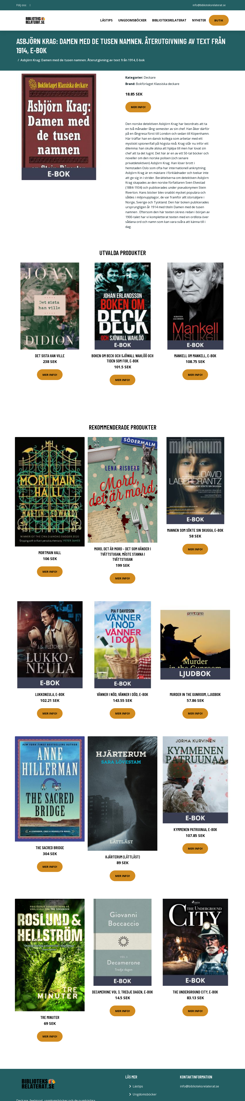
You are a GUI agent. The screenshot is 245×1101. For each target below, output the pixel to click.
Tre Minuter (49, 1017)
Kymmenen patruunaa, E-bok (195, 829)
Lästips (106, 20)
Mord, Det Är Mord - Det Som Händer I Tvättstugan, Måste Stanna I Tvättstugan (122, 554)
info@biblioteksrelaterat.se (209, 5)
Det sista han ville (50, 355)
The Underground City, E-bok (195, 991)
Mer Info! (138, 107)
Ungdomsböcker (132, 20)
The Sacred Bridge (50, 847)
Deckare (150, 77)
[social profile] (30, 5)
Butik (218, 20)
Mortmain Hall (49, 552)
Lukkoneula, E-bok (50, 694)
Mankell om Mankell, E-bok (195, 355)
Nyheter (199, 20)
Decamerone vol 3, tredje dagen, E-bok (122, 991)
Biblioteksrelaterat (169, 20)
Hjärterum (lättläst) (122, 856)
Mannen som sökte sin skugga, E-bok (195, 530)
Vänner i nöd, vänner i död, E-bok (122, 694)
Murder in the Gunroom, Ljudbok (195, 694)
